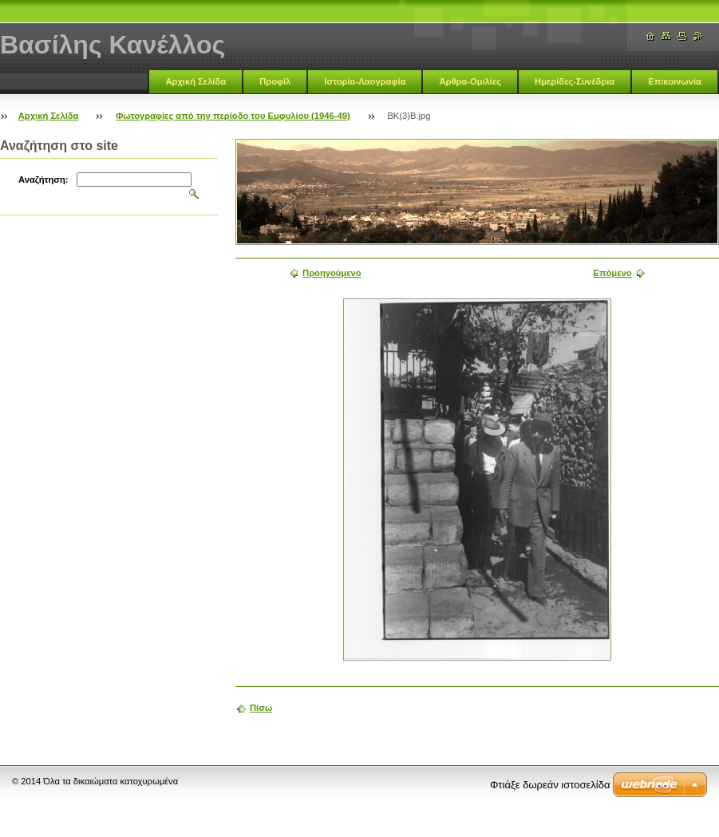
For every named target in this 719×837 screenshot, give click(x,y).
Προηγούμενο (331, 273)
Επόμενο (612, 273)
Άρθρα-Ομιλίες (470, 81)
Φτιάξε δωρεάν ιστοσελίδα (550, 785)
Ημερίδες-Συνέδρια (574, 81)
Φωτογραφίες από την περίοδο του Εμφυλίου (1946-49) (233, 115)
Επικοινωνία (674, 81)
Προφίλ (274, 81)
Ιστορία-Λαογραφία (364, 81)
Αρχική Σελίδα (195, 81)
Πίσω (261, 708)
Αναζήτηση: (43, 179)
